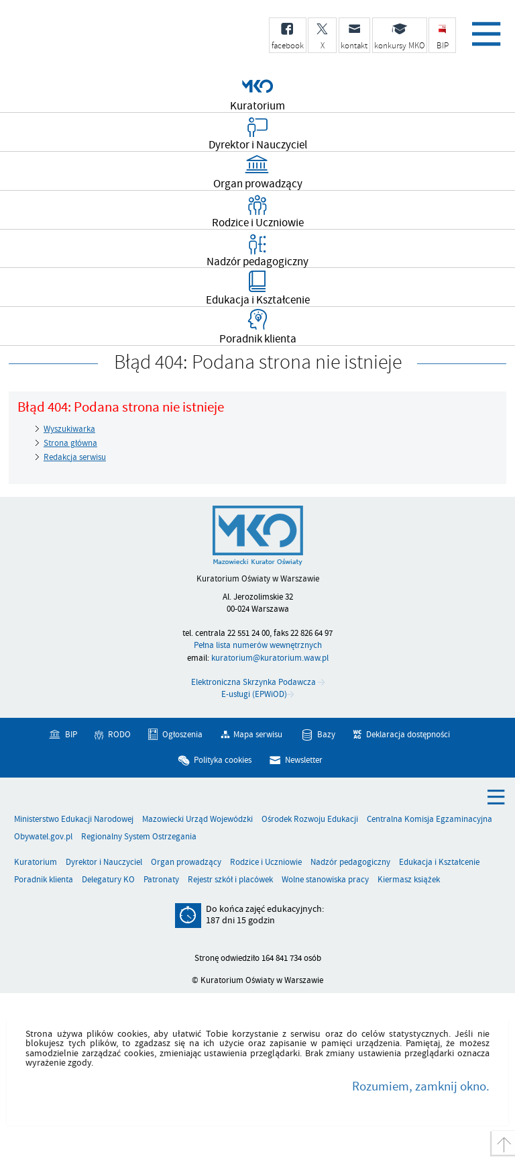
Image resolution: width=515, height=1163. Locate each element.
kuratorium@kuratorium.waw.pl (270, 658)
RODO (119, 734)
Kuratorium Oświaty (117, 42)
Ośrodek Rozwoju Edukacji (310, 819)
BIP (71, 734)
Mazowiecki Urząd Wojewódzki (197, 819)
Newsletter (304, 759)
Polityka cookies (222, 759)
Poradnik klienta (43, 880)
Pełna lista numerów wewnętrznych (258, 645)
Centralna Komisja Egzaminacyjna (429, 819)
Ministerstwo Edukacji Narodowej (73, 819)
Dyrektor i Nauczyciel (104, 862)
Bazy (326, 734)
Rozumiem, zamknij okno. (421, 1086)
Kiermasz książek (409, 880)
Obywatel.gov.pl (43, 837)
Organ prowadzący (186, 862)
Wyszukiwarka (69, 429)
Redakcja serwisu (75, 457)
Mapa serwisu (257, 734)
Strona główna (70, 443)
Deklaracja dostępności (408, 734)
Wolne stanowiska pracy (325, 880)
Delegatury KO (108, 880)
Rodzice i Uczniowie (266, 862)
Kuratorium (35, 862)
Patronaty (161, 880)
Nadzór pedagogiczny (350, 862)
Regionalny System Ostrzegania (138, 837)
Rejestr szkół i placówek (230, 880)
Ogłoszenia (182, 734)
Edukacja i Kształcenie (439, 862)
